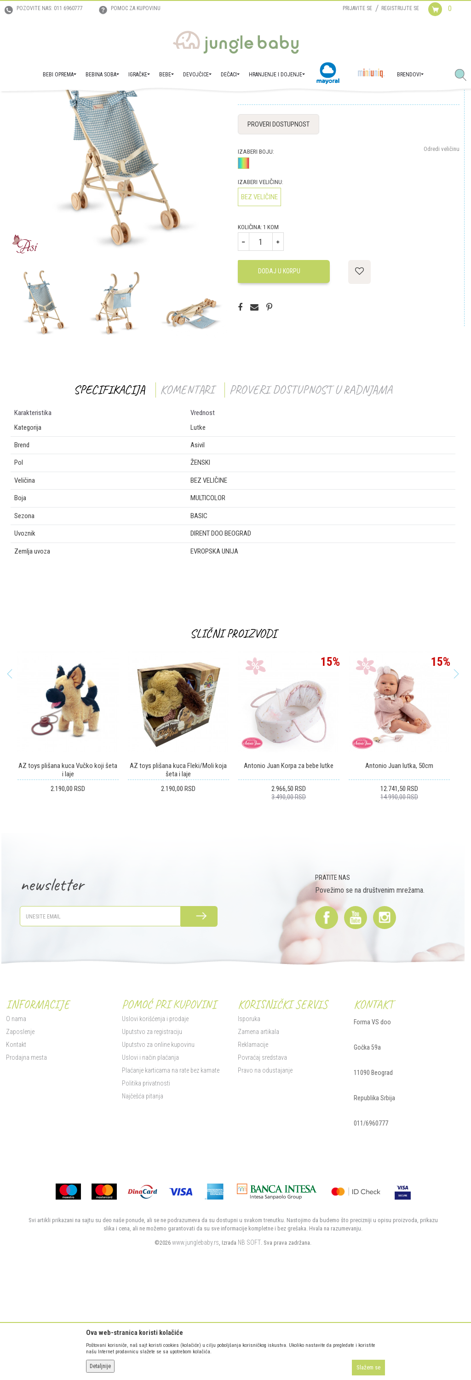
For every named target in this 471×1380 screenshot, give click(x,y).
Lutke (142, 104)
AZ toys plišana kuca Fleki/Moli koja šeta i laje (177, 863)
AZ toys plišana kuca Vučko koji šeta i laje (66, 863)
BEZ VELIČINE (258, 290)
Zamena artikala (257, 1124)
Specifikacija (108, 482)
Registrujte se (400, 8)
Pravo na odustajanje (264, 1163)
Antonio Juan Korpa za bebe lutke (288, 859)
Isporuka (248, 1111)
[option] (116, 241)
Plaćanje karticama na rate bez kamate (169, 1163)
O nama (15, 1111)
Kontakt (15, 1137)
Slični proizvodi (232, 726)
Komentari (186, 482)
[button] (464, 75)
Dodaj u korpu (278, 364)
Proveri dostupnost (278, 217)
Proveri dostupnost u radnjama (309, 482)
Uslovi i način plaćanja (149, 1150)
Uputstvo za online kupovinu (157, 1137)
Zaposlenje (19, 1124)
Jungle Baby (19, 104)
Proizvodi (49, 104)
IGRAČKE (76, 104)
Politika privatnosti (145, 1176)
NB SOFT (248, 1335)
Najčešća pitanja (141, 1189)
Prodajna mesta (25, 1150)
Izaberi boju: (255, 244)
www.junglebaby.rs (194, 1335)
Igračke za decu (110, 104)
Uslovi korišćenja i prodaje (154, 1111)
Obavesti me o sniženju (431, 172)
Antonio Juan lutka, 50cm (398, 859)
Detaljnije (100, 1366)
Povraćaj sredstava (261, 1150)
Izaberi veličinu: (259, 274)
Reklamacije (252, 1137)
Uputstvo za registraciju (151, 1124)
